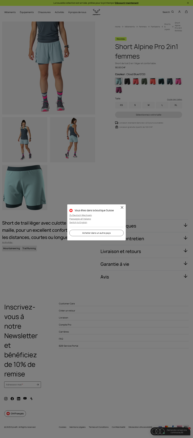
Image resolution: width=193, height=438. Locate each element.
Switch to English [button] (78, 222)
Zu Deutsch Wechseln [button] (80, 215)
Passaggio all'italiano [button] (80, 219)
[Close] (122, 208)
